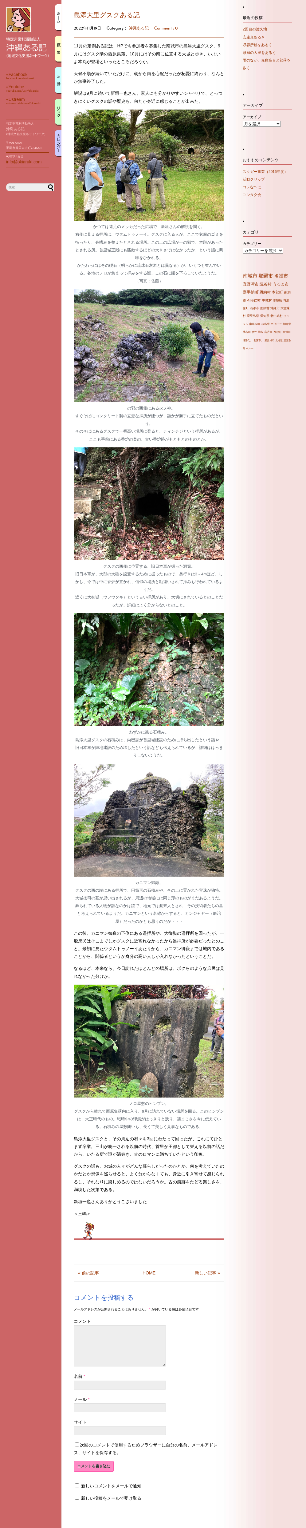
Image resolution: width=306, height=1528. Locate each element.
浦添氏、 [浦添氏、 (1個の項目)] (248, 340)
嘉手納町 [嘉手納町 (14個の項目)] (251, 292)
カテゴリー (252, 244)
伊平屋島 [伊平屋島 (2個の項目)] (257, 332)
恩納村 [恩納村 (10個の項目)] (265, 292)
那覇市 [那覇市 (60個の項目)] (265, 275)
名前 (79, 1383)
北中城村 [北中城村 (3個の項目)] (276, 316)
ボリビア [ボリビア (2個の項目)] (276, 324)
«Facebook (16, 74)
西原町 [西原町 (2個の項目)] (277, 332)
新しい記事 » (207, 1272)
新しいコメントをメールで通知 (111, 1493)
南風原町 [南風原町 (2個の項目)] (254, 324)
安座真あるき (254, 37)
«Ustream (15, 99)
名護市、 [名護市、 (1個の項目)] (258, 340)
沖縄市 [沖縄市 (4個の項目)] (275, 308)
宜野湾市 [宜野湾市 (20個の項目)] (251, 284)
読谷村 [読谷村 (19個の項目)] (266, 284)
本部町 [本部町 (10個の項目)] (277, 292)
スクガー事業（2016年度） (265, 172)
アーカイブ (252, 117)
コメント (82, 1321)
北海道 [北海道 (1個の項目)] (279, 340)
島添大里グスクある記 (107, 15)
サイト (80, 1429)
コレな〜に (252, 187)
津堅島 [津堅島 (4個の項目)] (277, 300)
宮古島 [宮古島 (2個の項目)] (268, 332)
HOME (149, 1272)
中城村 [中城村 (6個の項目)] (267, 300)
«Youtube (15, 86)
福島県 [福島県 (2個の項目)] (265, 324)
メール (81, 1406)
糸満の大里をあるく (259, 52)
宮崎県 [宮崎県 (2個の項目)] (287, 324)
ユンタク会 (252, 195)
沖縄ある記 (139, 28)
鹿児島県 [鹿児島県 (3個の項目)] (253, 316)
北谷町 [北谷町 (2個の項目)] (247, 332)
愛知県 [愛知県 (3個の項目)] (264, 316)
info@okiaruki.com (23, 161)
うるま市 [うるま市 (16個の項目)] (281, 284)
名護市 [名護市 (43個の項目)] (281, 276)
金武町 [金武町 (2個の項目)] (287, 332)
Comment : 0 (166, 28)
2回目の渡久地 (255, 29)
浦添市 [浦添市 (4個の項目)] (254, 308)
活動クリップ (254, 179)
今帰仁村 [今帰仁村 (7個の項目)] (254, 300)
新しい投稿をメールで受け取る (111, 1505)
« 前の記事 (88, 1272)
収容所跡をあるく (257, 45)
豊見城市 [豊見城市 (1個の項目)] (269, 340)
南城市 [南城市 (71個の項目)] (250, 275)
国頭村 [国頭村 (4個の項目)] (264, 308)
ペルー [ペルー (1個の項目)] (249, 348)
